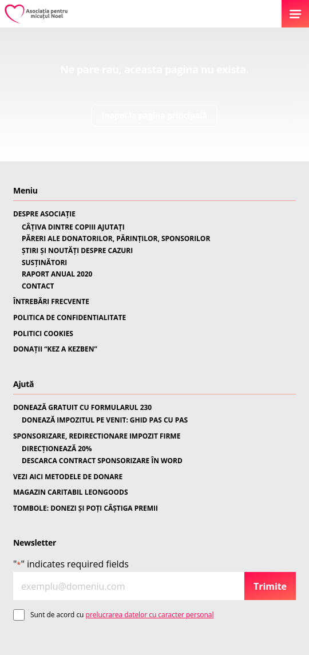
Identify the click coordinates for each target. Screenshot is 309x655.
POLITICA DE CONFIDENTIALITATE (69, 317)
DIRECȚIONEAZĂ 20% (57, 448)
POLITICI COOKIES (43, 333)
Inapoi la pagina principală (154, 115)
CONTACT (38, 286)
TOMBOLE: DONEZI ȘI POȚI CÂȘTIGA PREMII (85, 508)
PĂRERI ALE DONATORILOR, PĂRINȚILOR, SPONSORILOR (116, 238)
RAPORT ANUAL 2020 (57, 274)
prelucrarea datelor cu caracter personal (150, 615)
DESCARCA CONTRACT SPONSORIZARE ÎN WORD (102, 460)
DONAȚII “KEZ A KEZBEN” (55, 349)
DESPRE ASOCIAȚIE (44, 214)
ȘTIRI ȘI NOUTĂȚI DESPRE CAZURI (77, 250)
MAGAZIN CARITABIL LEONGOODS (70, 492)
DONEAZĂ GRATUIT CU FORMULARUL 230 (82, 407)
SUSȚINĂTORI (44, 262)
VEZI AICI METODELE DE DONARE (67, 477)
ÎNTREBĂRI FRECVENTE (51, 301)
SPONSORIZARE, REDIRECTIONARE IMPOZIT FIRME (96, 436)
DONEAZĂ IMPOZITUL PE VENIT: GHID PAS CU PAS (105, 420)
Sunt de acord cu (121, 615)
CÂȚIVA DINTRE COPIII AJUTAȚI (73, 227)
